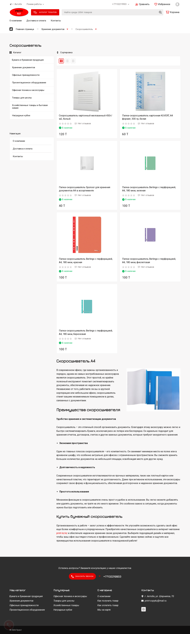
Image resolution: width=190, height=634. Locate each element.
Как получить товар (107, 600)
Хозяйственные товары (66, 605)
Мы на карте (104, 609)
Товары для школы (63, 600)
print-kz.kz (61, 533)
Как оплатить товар (107, 605)
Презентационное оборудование (27, 609)
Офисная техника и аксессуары (70, 596)
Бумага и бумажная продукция (26, 596)
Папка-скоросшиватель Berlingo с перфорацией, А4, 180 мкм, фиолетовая (149, 260)
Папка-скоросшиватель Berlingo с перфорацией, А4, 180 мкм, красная (86, 260)
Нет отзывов (82, 123)
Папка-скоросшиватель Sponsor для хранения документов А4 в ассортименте (84, 189)
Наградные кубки (62, 609)
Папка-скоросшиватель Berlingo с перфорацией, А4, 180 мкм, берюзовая (86, 332)
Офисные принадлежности (24, 605)
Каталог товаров (45, 12)
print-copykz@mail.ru (156, 600)
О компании (16, 20)
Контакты (56, 20)
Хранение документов (21, 600)
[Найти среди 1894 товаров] (112, 12)
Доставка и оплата (36, 20)
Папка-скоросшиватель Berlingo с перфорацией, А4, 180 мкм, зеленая (149, 189)
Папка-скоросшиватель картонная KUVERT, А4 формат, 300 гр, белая (147, 117)
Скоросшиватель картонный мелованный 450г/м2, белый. (85, 117)
